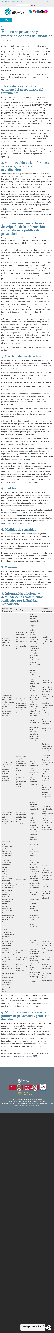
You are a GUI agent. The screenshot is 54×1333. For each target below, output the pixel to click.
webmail (6, 1)
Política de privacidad (26, 1105)
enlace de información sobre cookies (16, 523)
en (50, 1)
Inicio (3, 26)
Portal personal (17, 1)
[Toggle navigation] (6, 20)
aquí (27, 459)
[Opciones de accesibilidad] (48, 1327)
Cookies (36, 1105)
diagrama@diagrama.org (40, 1103)
